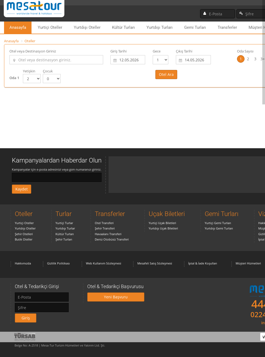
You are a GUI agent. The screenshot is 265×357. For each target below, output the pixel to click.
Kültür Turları (123, 27)
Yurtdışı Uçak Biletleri (163, 228)
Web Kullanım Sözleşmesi (103, 263)
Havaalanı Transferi (108, 234)
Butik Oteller (23, 239)
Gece (157, 51)
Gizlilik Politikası (58, 263)
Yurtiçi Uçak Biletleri (162, 223)
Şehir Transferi (105, 228)
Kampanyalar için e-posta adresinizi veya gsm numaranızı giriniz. (56, 169)
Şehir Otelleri (24, 234)
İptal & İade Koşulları (202, 263)
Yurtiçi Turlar (64, 223)
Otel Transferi (104, 223)
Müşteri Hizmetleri (248, 263)
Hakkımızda (23, 263)
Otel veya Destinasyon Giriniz (32, 51)
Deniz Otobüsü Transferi (112, 239)
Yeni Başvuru (116, 296)
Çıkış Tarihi (184, 51)
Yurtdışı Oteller (87, 27)
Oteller (30, 40)
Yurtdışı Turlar (65, 228)
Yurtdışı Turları (160, 27)
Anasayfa (17, 27)
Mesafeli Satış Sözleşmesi (154, 263)
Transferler (227, 27)
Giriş (26, 317)
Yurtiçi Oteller (50, 27)
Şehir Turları (63, 239)
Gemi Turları (195, 27)
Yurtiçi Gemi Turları (218, 223)
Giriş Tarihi (118, 51)
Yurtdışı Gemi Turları (219, 228)
